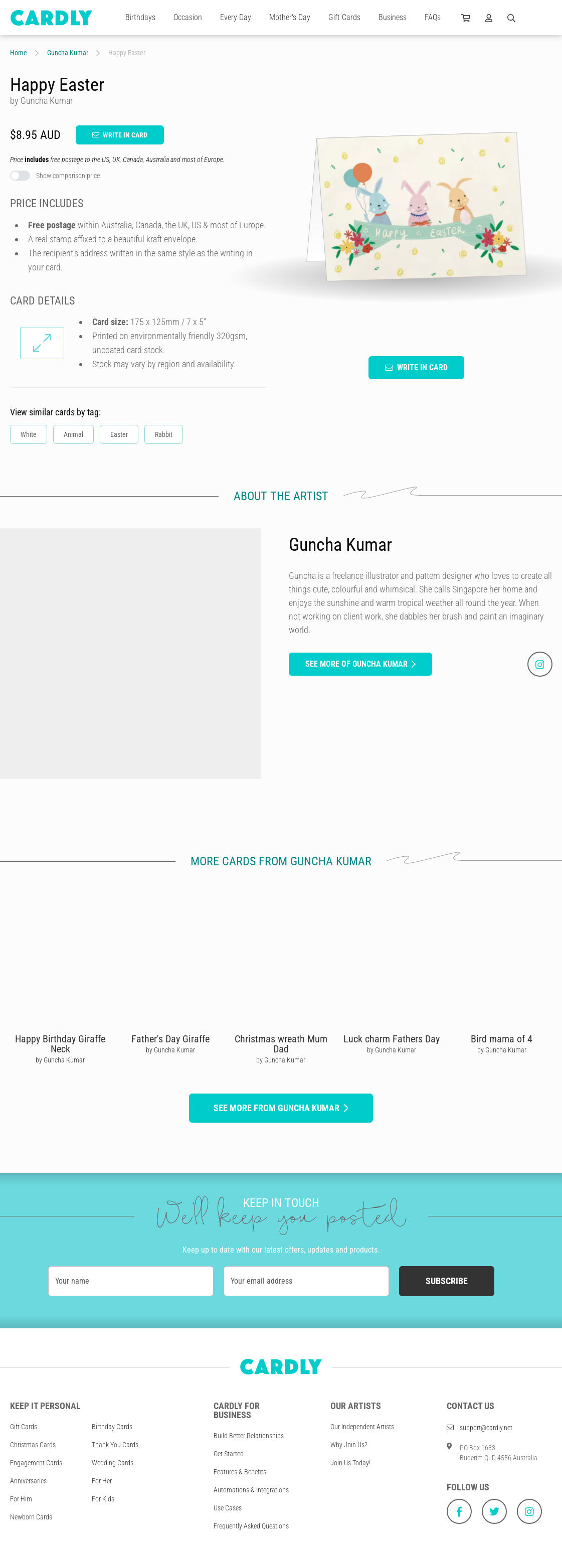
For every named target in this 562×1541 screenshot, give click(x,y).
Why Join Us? (348, 1445)
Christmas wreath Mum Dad (281, 1044)
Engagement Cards (36, 1463)
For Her (102, 1481)
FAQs (433, 17)
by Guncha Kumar (60, 1060)
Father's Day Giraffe (170, 1039)
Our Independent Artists (362, 1427)
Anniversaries (28, 1481)
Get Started (229, 1454)
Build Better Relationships (249, 1436)
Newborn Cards (31, 1517)
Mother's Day (289, 17)
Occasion (187, 17)
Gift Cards (344, 17)
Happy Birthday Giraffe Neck (60, 1044)
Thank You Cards (115, 1445)
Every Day (235, 17)
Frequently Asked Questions (251, 1526)
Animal (73, 434)
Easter (119, 434)
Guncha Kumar (67, 53)
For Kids (103, 1499)
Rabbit (163, 434)
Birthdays (140, 17)
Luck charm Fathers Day (391, 1039)
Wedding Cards (112, 1463)
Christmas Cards (33, 1445)
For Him (21, 1499)
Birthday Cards (112, 1427)
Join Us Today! (350, 1463)
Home (18, 53)
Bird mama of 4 (501, 1039)
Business (393, 17)
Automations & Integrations (251, 1490)
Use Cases (228, 1508)
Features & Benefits (240, 1472)
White (29, 434)
